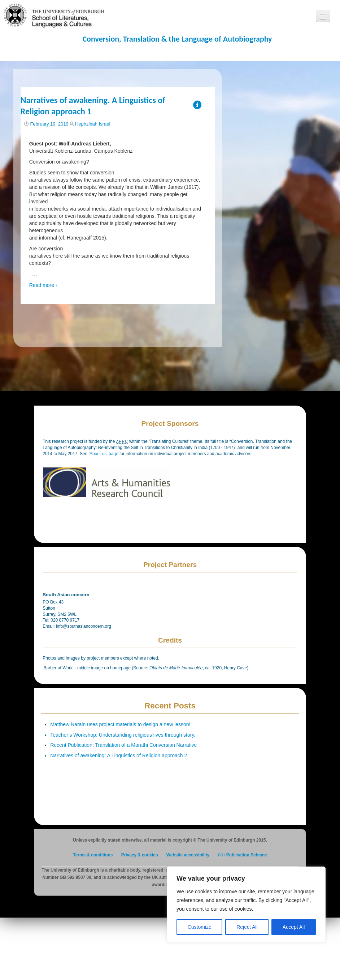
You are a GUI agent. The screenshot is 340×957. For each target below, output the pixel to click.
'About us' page (104, 453)
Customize (200, 927)
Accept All (294, 927)
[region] (246, 905)
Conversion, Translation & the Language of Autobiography (177, 39)
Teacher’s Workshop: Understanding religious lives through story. (122, 735)
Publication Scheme (242, 855)
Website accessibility (187, 855)
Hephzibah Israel (92, 124)
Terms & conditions (93, 855)
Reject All (246, 927)
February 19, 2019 (49, 124)
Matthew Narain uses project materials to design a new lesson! (120, 724)
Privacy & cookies (139, 855)
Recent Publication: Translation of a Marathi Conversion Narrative (123, 745)
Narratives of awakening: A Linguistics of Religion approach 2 (118, 755)
